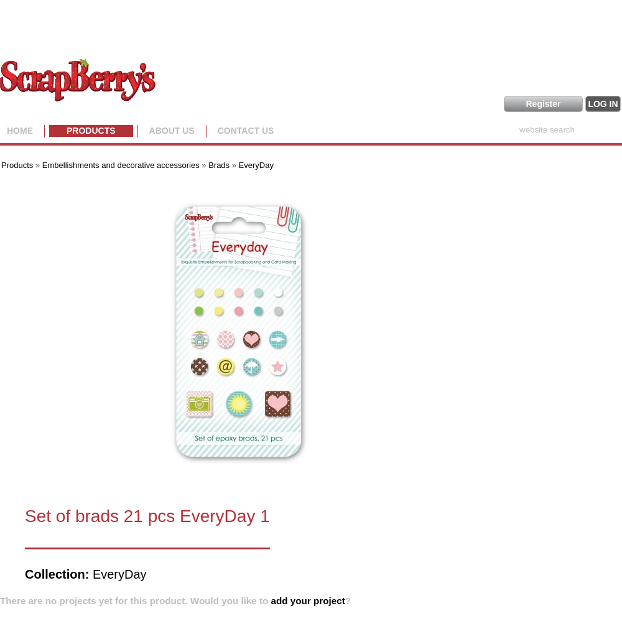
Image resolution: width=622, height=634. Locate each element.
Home (20, 131)
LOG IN (603, 104)
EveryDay (256, 165)
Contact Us (246, 131)
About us (172, 131)
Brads (219, 165)
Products (91, 131)
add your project (308, 600)
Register (543, 104)
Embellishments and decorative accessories (122, 165)
